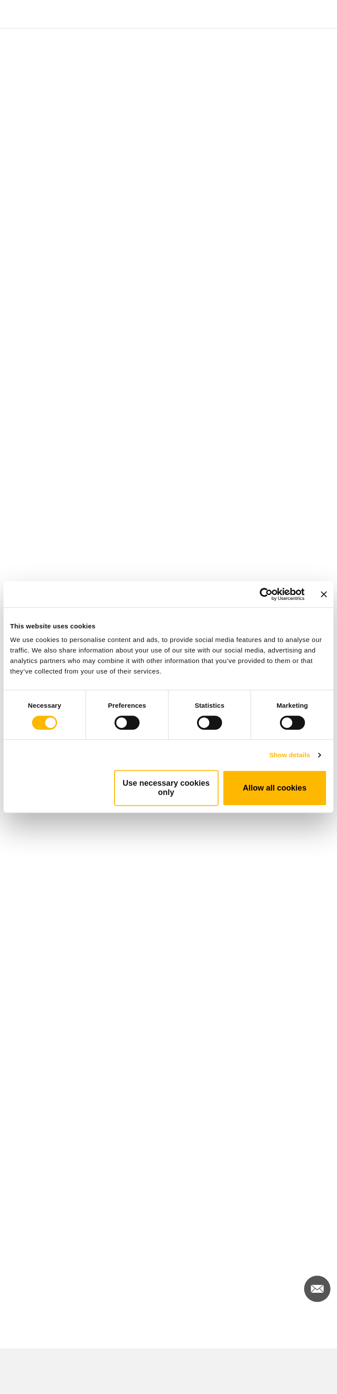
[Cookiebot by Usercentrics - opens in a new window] (266, 594)
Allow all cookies (274, 788)
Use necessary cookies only (166, 788)
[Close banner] (324, 594)
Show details (289, 755)
